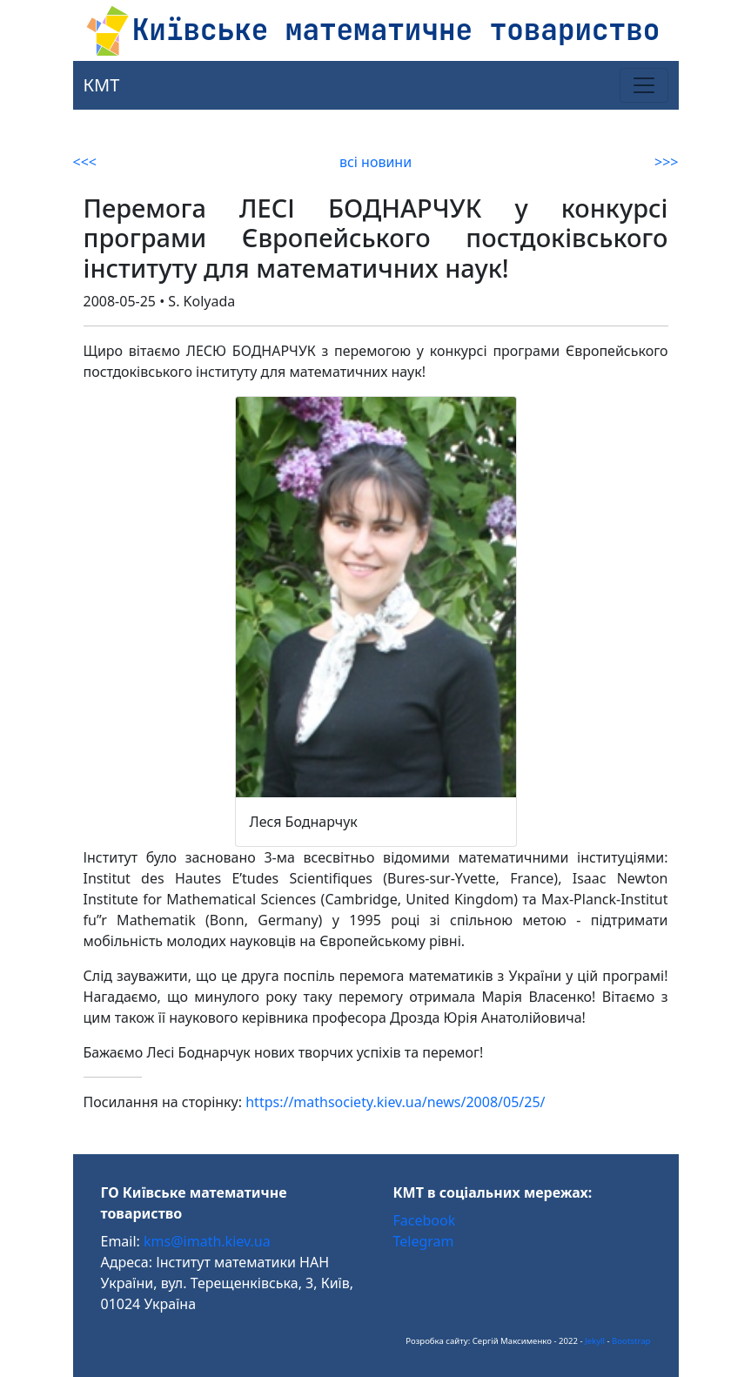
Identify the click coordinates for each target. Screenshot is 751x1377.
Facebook (424, 1220)
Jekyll (595, 1341)
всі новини (375, 161)
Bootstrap (631, 1341)
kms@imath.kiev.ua (207, 1241)
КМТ (102, 85)
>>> (666, 161)
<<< (85, 161)
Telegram (423, 1241)
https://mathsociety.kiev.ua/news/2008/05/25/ (395, 1102)
